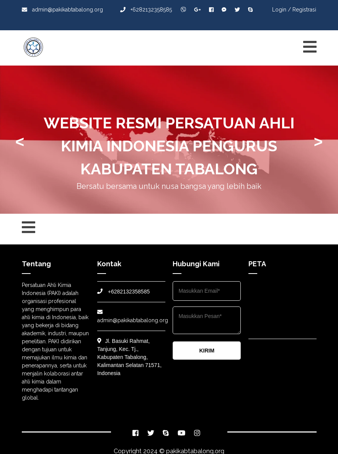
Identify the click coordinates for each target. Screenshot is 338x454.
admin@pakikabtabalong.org (62, 10)
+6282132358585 (146, 10)
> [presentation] (318, 141)
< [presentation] (19, 141)
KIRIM (206, 350)
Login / (281, 10)
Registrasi (304, 10)
